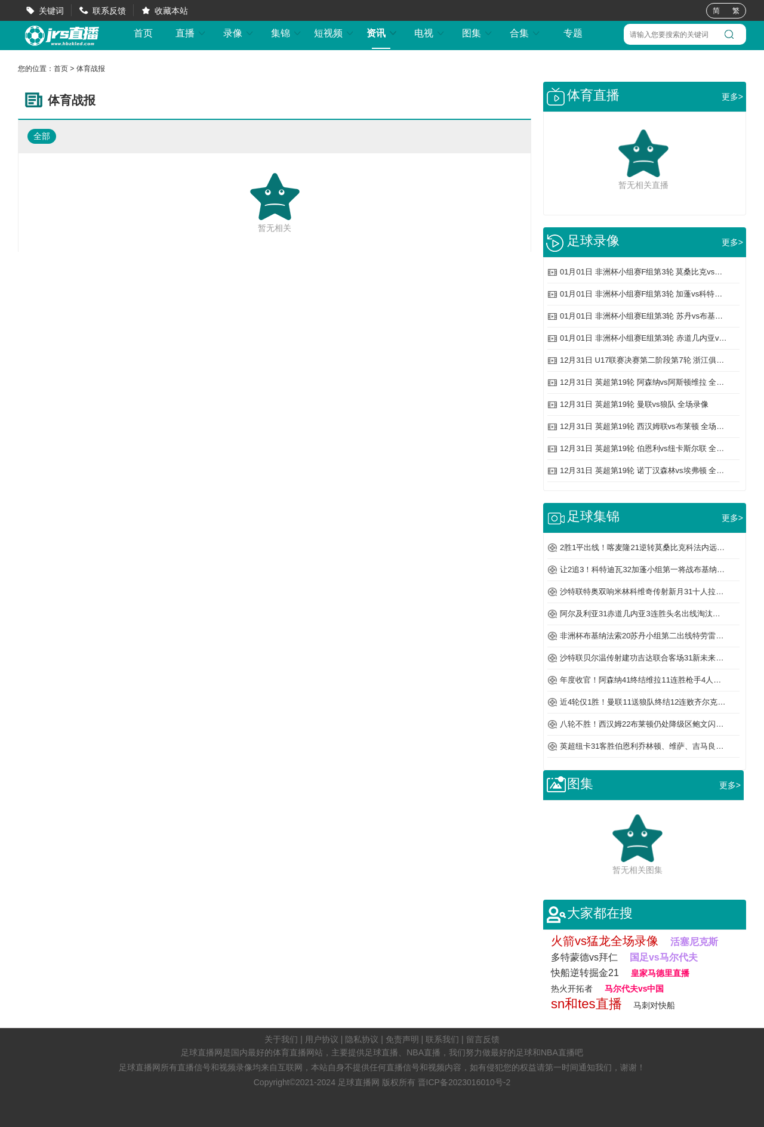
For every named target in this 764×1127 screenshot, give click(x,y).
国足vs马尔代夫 (664, 957)
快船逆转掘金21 (585, 973)
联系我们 (442, 1039)
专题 (573, 33)
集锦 (286, 33)
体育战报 (90, 68)
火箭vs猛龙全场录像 (604, 940)
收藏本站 (171, 11)
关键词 (51, 11)
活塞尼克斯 (694, 942)
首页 (143, 33)
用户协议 (321, 1039)
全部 (41, 136)
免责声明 (402, 1039)
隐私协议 (361, 1039)
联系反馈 (109, 11)
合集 (525, 33)
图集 (477, 33)
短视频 (334, 33)
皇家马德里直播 (660, 973)
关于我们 (281, 1039)
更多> (732, 96)
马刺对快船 (654, 1005)
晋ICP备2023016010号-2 (464, 1082)
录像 (238, 33)
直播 (191, 33)
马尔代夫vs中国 (634, 988)
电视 (429, 33)
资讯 (382, 33)
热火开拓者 (572, 988)
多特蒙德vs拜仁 (584, 957)
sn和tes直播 (586, 1003)
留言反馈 (483, 1039)
